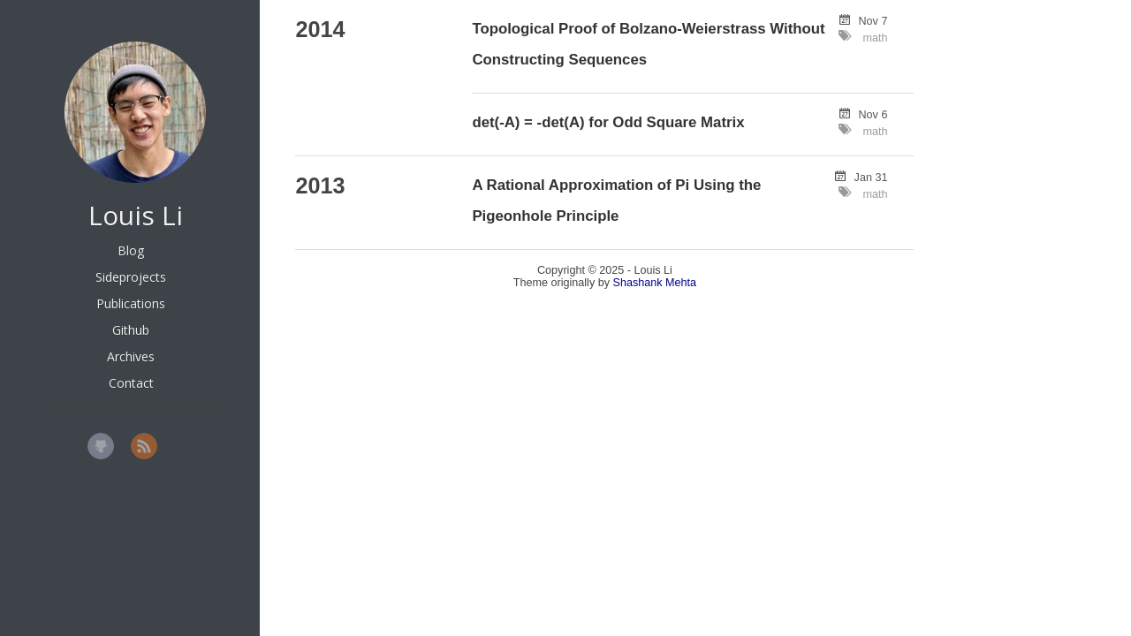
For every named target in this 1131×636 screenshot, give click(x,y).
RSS (144, 446)
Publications (130, 303)
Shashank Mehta (655, 282)
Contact (131, 383)
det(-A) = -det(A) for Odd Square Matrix (608, 122)
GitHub (100, 446)
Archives (131, 356)
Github (130, 330)
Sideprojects (130, 277)
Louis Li (135, 215)
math (874, 38)
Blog (131, 250)
